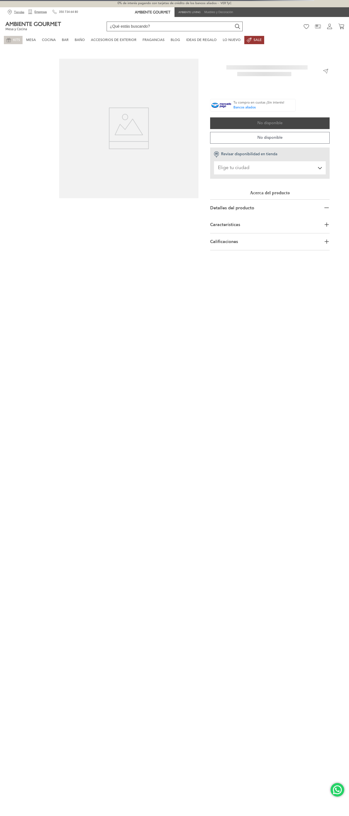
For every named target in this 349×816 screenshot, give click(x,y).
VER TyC (226, 3)
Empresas (40, 12)
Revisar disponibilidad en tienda (245, 154)
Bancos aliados (244, 107)
